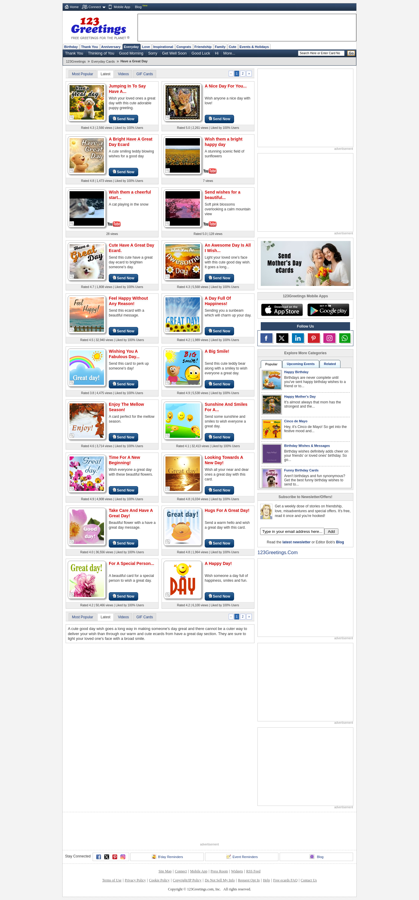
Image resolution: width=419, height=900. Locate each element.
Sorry (152, 53)
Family (220, 47)
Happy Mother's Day (300, 396)
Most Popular (82, 74)
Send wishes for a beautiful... (222, 195)
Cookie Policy (159, 880)
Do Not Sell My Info (220, 880)
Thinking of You (101, 53)
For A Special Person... (131, 563)
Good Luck (201, 53)
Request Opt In (249, 880)
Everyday (131, 47)
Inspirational (163, 47)
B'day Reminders (167, 856)
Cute (232, 47)
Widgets (237, 871)
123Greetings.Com (277, 552)
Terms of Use (111, 880)
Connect (94, 7)
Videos (123, 74)
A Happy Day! (218, 563)
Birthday (71, 47)
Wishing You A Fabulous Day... (124, 354)
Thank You (89, 47)
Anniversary (111, 47)
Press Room (219, 871)
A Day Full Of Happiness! (218, 301)
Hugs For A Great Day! (227, 510)
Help (266, 880)
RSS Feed (253, 871)
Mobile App (122, 7)
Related (330, 364)
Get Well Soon (174, 53)
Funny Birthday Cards (301, 470)
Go (351, 53)
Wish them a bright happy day (223, 142)
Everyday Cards (103, 61)
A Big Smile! (217, 351)
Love (146, 47)
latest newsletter (296, 542)
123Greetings (76, 61)
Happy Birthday (296, 372)
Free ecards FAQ (285, 880)
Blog (138, 7)
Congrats (184, 47)
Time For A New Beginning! (124, 460)
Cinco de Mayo (296, 421)
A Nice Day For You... (226, 86)
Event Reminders (242, 856)
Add (331, 531)
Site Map (165, 871)
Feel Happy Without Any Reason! (128, 301)
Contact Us (309, 880)
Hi (216, 53)
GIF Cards (144, 74)
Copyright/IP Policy (187, 880)
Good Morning (131, 53)
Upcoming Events (301, 364)
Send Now (123, 119)
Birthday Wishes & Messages (307, 445)
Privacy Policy (135, 880)
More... (229, 53)
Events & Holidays (254, 47)
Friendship (203, 47)
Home (74, 7)
